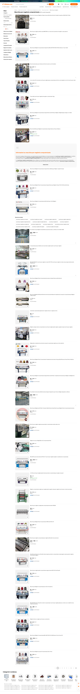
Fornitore (34, 21)
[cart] (62, 4)
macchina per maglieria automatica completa (12, 689)
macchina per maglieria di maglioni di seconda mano (64, 686)
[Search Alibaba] (31, 4)
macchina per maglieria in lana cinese (45, 689)
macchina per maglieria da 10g (36, 224)
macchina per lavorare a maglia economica (12, 685)
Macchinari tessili (45, 10)
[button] (47, 4)
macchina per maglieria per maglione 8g (22, 224)
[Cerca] (51, 4)
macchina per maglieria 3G (53, 221)
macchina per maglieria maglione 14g (50, 219)
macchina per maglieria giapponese (28, 686)
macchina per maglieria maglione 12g (45, 685)
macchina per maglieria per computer (22, 219)
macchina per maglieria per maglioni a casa (46, 687)
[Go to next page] (73, 668)
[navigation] (8, 339)
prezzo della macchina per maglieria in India (62, 224)
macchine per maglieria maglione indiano (29, 687)
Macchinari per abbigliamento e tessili (34, 10)
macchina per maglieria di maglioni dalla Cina (23, 221)
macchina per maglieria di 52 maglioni (38, 226)
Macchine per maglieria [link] (54, 10)
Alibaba (15, 10)
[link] (78, 683)
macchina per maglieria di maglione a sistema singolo (64, 685)
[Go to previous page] (55, 668)
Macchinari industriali (22, 10)
